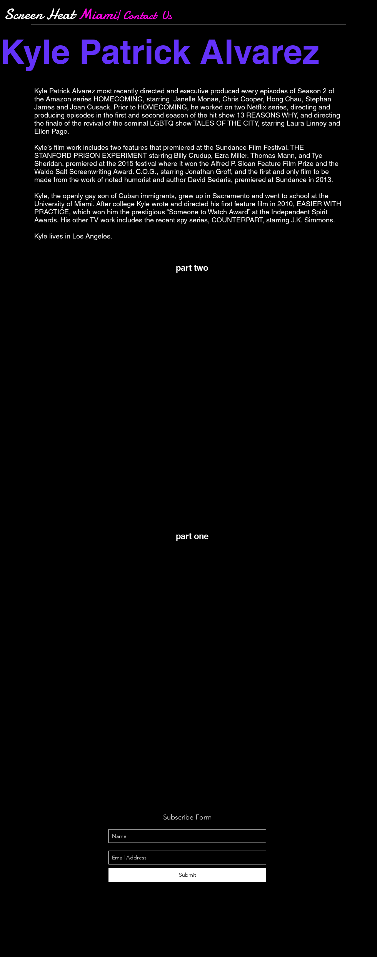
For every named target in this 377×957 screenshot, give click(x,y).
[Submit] (187, 875)
